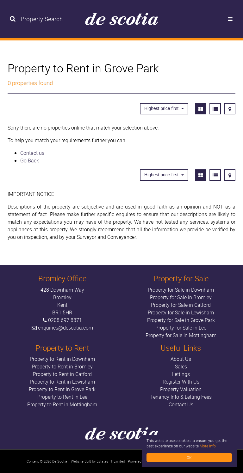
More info (208, 445)
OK (189, 457)
